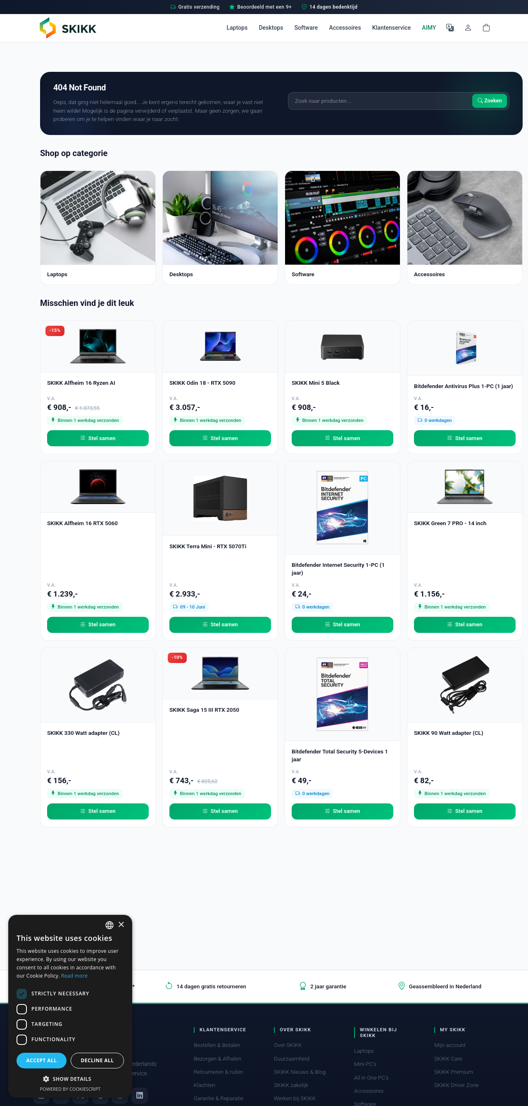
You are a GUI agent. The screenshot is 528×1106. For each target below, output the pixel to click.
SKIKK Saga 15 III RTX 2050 (204, 709)
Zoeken (490, 101)
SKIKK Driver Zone (456, 1085)
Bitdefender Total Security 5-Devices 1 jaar (340, 755)
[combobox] (109, 925)
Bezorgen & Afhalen (217, 1059)
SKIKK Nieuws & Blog (300, 1072)
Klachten (204, 1085)
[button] (70, 1079)
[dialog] (70, 1006)
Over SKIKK (288, 1045)
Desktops (271, 27)
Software (306, 27)
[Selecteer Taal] (450, 27)
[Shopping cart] (486, 27)
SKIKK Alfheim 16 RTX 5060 (82, 523)
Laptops (236, 27)
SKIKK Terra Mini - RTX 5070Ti (207, 546)
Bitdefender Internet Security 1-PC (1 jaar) (338, 568)
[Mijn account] (468, 27)
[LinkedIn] (139, 1096)
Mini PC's (365, 1064)
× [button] (121, 925)
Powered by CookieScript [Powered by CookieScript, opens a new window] (70, 1089)
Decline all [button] (97, 1060)
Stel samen (97, 438)
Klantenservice (391, 27)
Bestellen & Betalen (217, 1045)
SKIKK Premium (453, 1072)
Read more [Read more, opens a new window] (74, 975)
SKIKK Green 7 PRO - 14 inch (450, 523)
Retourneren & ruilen (218, 1072)
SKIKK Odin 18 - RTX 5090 (202, 382)
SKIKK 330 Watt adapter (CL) (83, 732)
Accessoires (345, 27)
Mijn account (450, 1045)
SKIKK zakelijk (291, 1085)
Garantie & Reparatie (218, 1098)
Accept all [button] (41, 1060)
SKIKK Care (448, 1059)
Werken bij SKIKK (295, 1098)
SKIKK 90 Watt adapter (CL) (448, 732)
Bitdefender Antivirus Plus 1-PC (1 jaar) (463, 386)
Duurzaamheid (291, 1059)
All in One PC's (371, 1078)
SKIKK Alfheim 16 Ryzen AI (81, 382)
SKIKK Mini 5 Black (316, 382)
